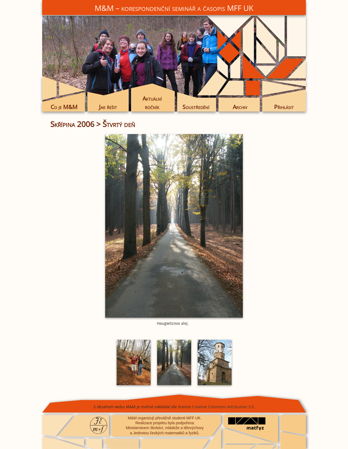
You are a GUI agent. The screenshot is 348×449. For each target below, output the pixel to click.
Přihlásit (284, 107)
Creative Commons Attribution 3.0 (223, 406)
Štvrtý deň (118, 124)
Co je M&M (64, 107)
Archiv (240, 107)
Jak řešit (108, 107)
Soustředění (195, 107)
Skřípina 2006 (72, 124)
